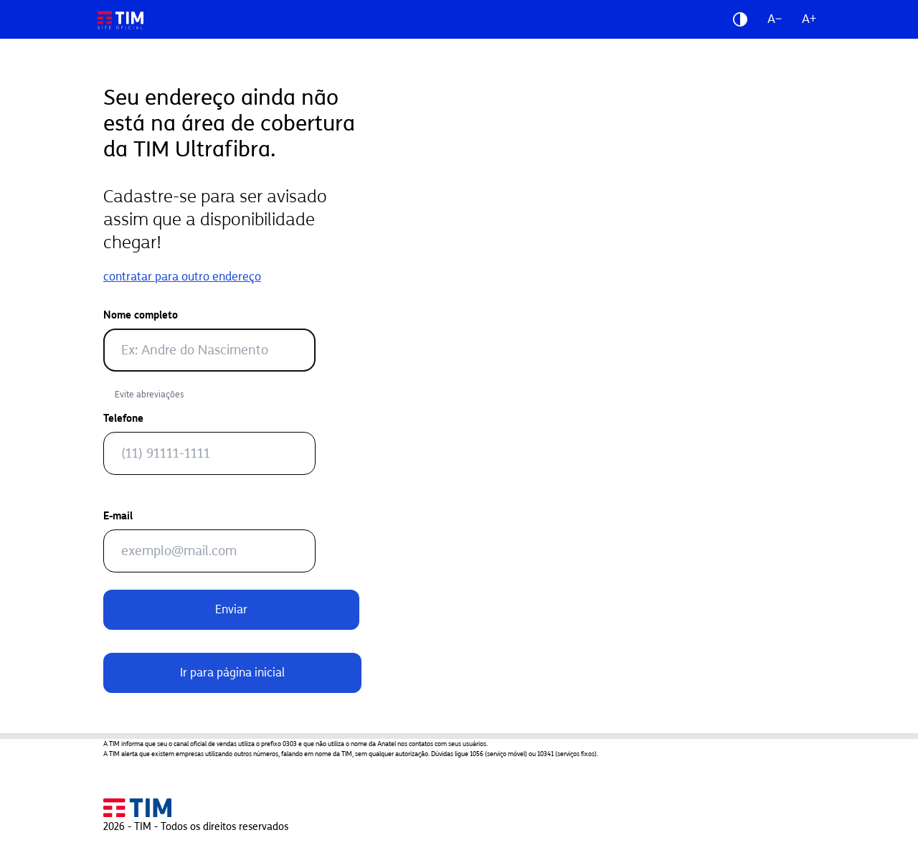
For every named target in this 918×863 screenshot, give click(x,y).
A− (774, 19)
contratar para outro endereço (182, 276)
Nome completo (140, 315)
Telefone (123, 418)
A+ (809, 19)
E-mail (118, 516)
